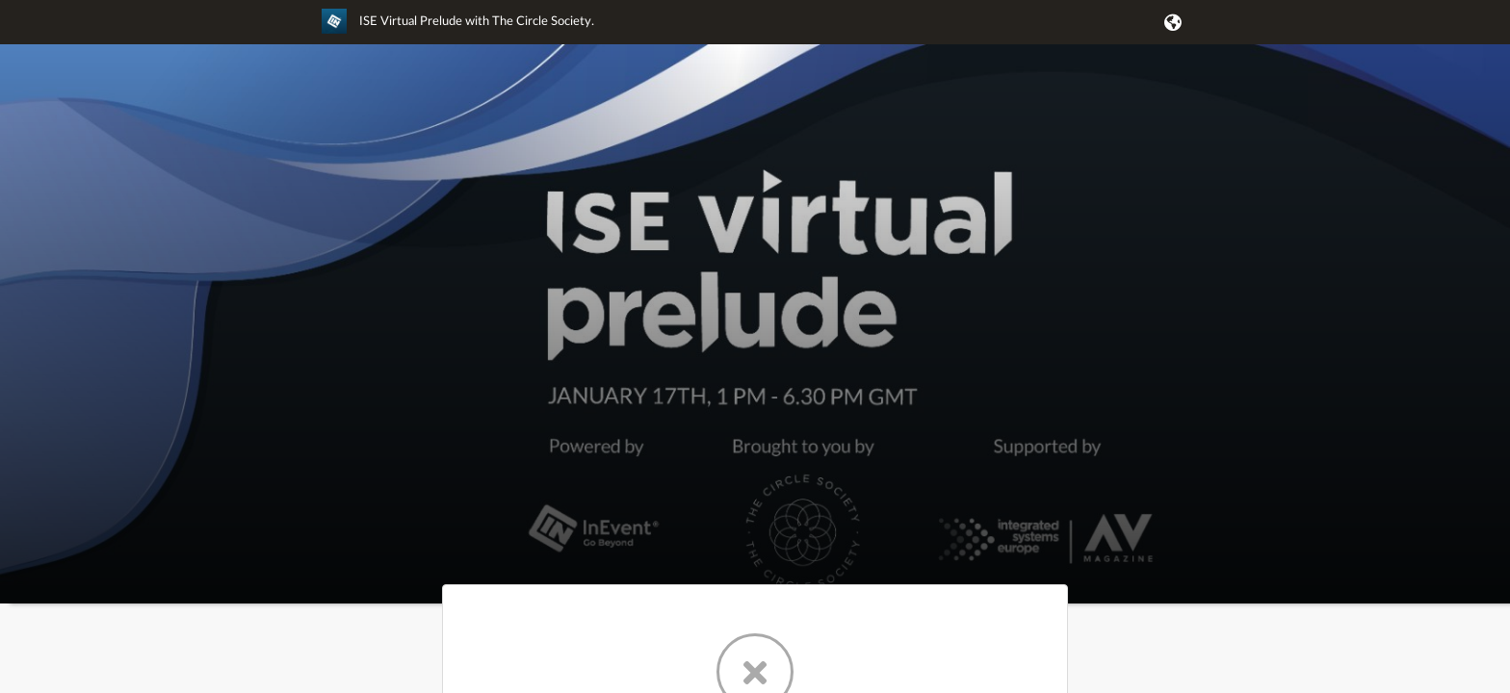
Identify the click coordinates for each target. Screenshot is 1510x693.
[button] (1170, 22)
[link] (458, 30)
